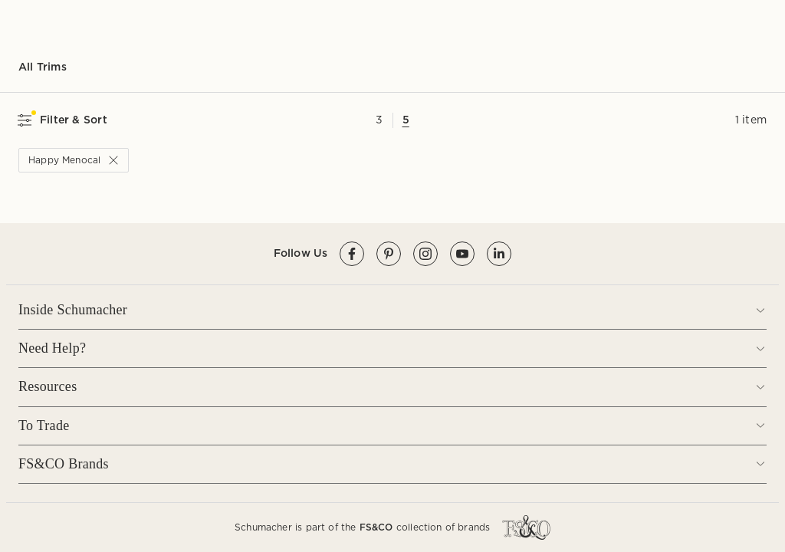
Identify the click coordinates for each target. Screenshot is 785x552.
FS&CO (376, 527)
